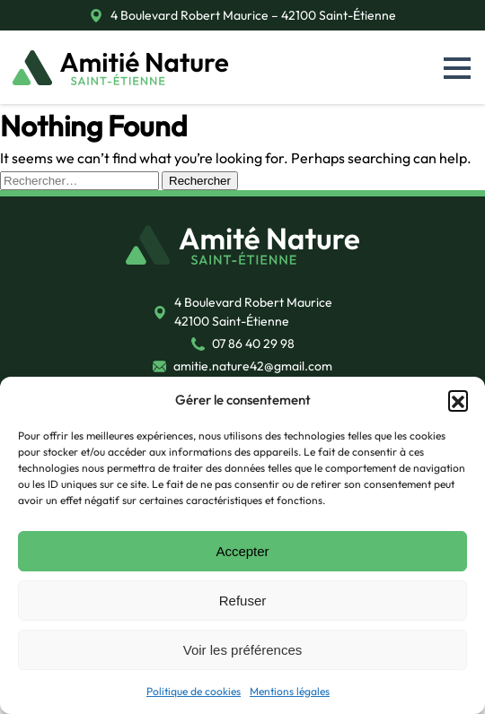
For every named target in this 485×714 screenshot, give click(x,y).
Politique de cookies (193, 691)
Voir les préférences (243, 649)
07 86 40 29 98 (253, 343)
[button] (458, 400)
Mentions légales (290, 691)
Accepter (242, 551)
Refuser (243, 600)
